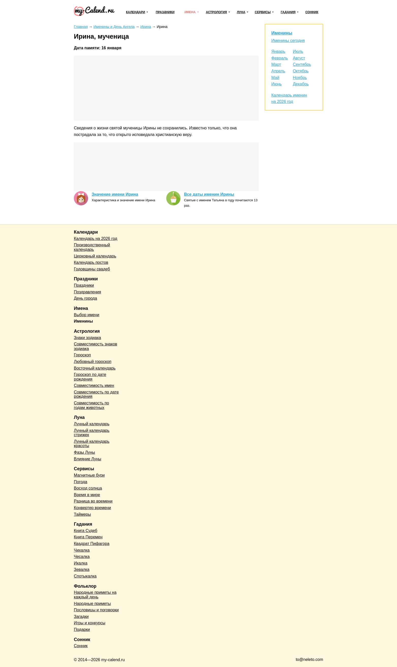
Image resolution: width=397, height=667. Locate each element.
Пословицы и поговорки (96, 610)
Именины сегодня (288, 40)
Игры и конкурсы (89, 623)
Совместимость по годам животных (91, 405)
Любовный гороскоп (92, 361)
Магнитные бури (89, 475)
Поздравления (87, 292)
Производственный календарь (92, 247)
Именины (281, 33)
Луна (241, 12)
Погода (80, 482)
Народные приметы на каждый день (95, 594)
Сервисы (263, 12)
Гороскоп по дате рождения (90, 376)
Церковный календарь (95, 256)
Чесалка (82, 556)
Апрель (278, 71)
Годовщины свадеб (92, 269)
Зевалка (81, 569)
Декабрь (301, 84)
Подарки (82, 629)
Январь (278, 51)
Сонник (311, 12)
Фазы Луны (84, 452)
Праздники (165, 12)
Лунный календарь (91, 424)
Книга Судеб (85, 530)
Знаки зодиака (87, 338)
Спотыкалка (85, 576)
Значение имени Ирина (115, 194)
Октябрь (301, 71)
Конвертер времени (92, 508)
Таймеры (82, 514)
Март (276, 64)
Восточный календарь (94, 368)
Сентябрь (302, 64)
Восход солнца (88, 488)
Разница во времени (93, 501)
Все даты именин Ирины (209, 194)
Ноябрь (300, 77)
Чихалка (82, 550)
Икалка (80, 563)
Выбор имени (86, 315)
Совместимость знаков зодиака (95, 346)
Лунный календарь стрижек (91, 432)
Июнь (276, 84)
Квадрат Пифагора (91, 543)
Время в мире (87, 495)
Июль (298, 51)
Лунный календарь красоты (91, 443)
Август (299, 58)
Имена (190, 12)
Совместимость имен (94, 385)
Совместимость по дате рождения (96, 394)
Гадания (288, 12)
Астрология (216, 12)
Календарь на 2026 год (95, 238)
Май (275, 77)
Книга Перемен (88, 537)
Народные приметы (92, 603)
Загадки (81, 616)
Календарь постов (91, 262)
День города (85, 298)
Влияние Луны (87, 459)
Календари (135, 12)
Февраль (279, 58)
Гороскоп (82, 355)
